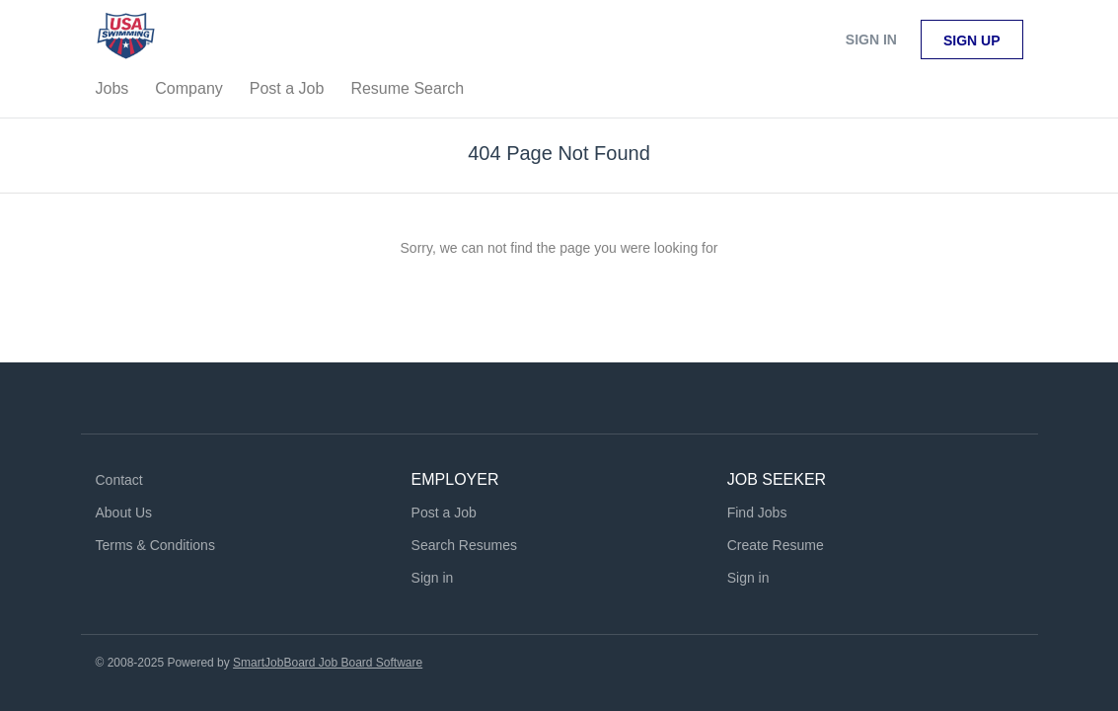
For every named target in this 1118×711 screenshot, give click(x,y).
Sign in (871, 39)
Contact (119, 480)
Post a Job (444, 512)
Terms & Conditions (155, 545)
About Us (124, 512)
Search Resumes (464, 545)
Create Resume (775, 545)
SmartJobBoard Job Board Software (327, 663)
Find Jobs (757, 512)
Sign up (972, 40)
